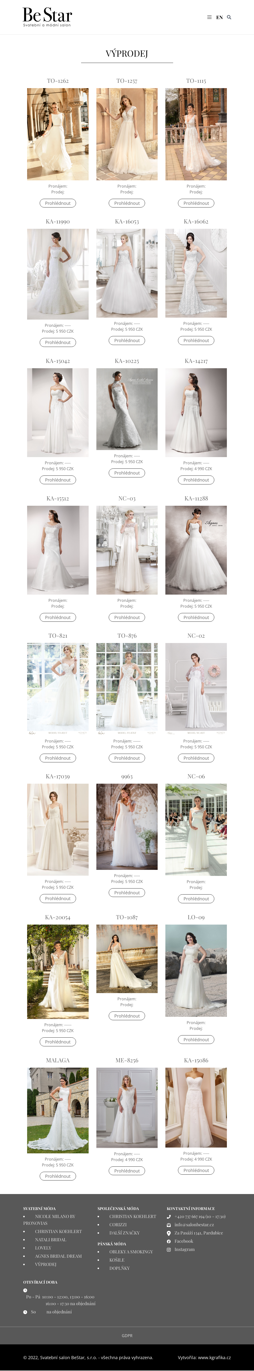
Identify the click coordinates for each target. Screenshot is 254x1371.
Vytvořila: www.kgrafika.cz (204, 1358)
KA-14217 (196, 361)
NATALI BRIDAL (50, 1240)
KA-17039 (58, 776)
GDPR (127, 1336)
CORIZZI (118, 1225)
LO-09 (196, 917)
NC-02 (196, 636)
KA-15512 (57, 498)
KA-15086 (196, 1060)
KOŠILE (116, 1260)
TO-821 (57, 636)
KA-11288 (196, 498)
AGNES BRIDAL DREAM (58, 1256)
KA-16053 (127, 221)
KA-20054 (57, 917)
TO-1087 (127, 917)
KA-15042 (58, 361)
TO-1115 (196, 81)
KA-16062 (196, 221)
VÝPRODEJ (45, 1265)
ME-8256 (126, 1060)
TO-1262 (58, 81)
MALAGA (57, 1060)
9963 (127, 776)
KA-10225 (127, 361)
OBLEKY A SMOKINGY (131, 1252)
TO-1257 (126, 81)
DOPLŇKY (119, 1268)
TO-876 (127, 636)
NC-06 (196, 776)
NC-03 (127, 498)
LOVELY (43, 1248)
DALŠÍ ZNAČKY (124, 1233)
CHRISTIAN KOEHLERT (58, 1232)
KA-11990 (58, 221)
